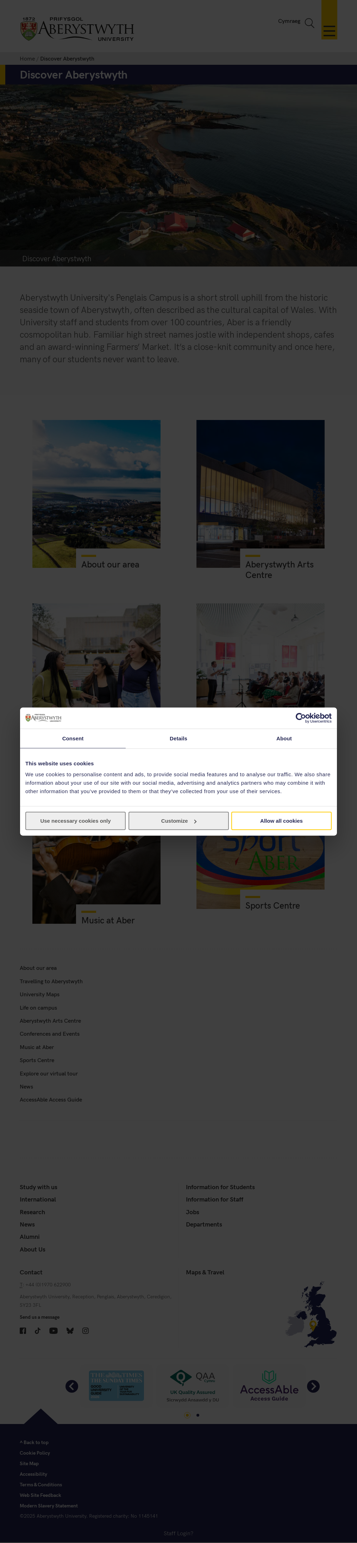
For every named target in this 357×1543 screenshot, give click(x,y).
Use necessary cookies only (75, 821)
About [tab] (284, 738)
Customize (178, 821)
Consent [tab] (73, 738)
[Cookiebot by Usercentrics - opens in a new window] (301, 718)
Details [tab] (178, 738)
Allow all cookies (281, 821)
